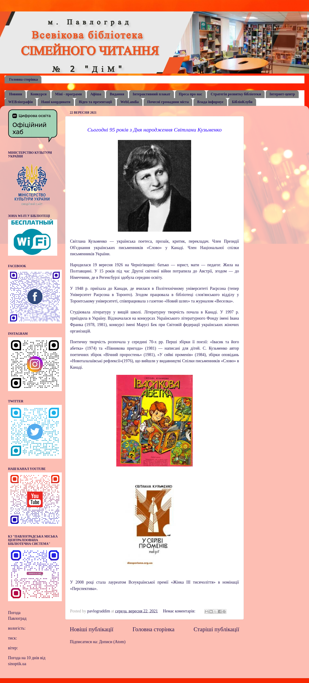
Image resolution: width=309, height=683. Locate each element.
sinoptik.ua (17, 663)
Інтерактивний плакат (152, 94)
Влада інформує (210, 102)
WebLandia (129, 102)
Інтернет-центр (282, 94)
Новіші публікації (91, 629)
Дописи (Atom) (112, 641)
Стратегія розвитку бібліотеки (236, 94)
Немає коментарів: (179, 611)
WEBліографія (20, 102)
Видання (117, 94)
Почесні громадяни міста (168, 102)
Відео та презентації (95, 102)
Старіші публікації (216, 629)
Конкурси (38, 94)
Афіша (95, 94)
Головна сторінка (23, 79)
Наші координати (55, 102)
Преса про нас (190, 94)
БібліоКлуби (242, 102)
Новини (15, 94)
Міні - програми (68, 94)
